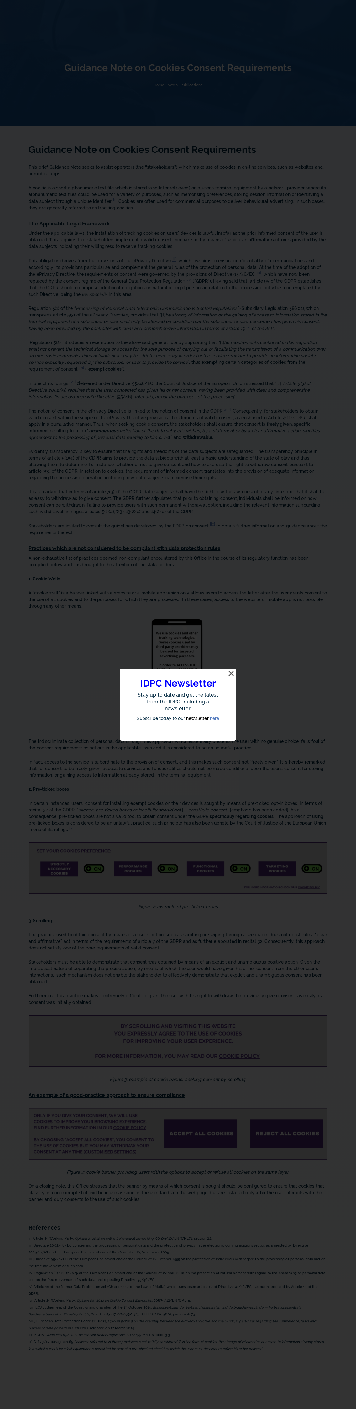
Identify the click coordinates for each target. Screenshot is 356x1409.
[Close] (231, 674)
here (214, 718)
